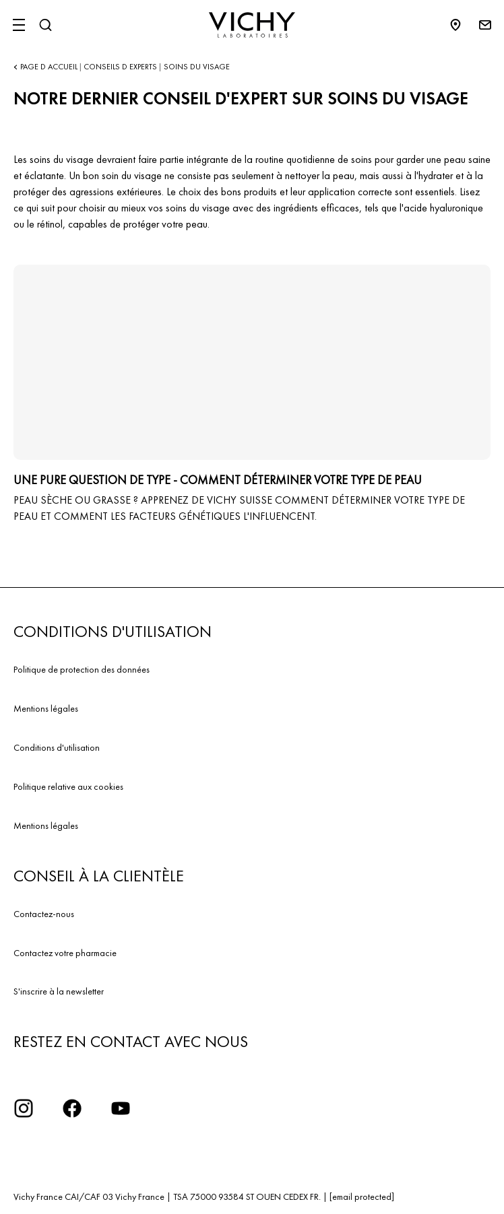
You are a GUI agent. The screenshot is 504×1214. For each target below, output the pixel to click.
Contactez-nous (43, 914)
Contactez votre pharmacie (65, 953)
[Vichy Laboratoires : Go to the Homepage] (252, 25)
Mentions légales (45, 708)
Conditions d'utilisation (56, 747)
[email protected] (361, 1196)
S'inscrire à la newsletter (58, 991)
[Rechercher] (45, 25)
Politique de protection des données (81, 669)
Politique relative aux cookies (68, 786)
